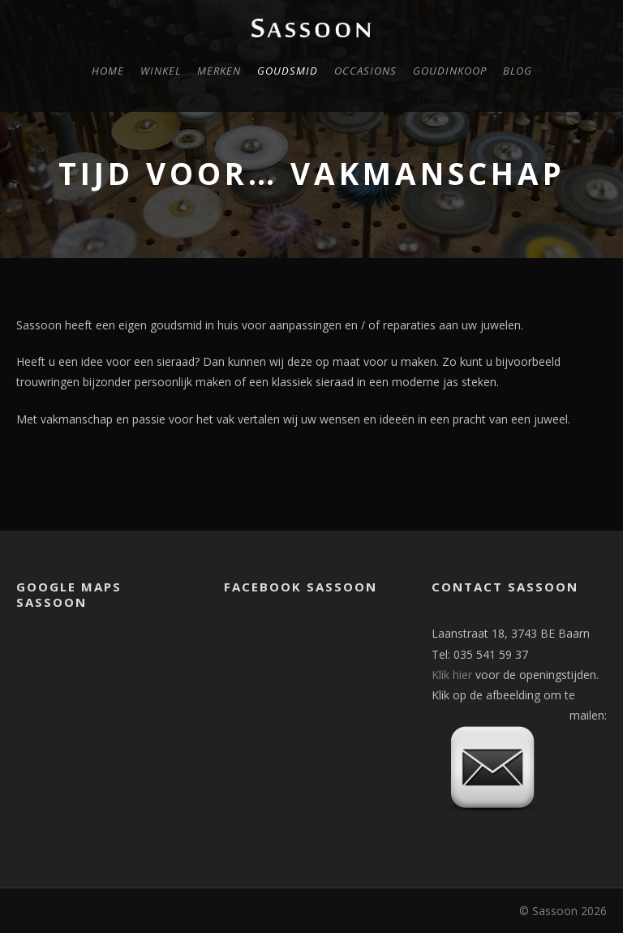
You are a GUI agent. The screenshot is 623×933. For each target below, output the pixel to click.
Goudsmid (287, 70)
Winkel (160, 70)
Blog (517, 70)
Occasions (365, 70)
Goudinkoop (450, 70)
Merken (219, 70)
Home (108, 70)
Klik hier (452, 674)
